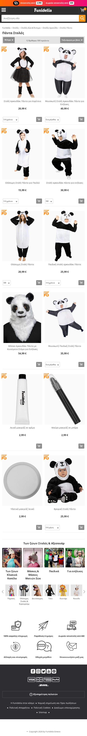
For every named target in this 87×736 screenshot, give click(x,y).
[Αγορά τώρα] (39, 119)
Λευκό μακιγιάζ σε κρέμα (22, 427)
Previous (2, 591)
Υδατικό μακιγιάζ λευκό (22, 509)
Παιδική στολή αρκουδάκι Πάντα (64, 264)
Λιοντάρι (63, 598)
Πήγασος (11, 598)
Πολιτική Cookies (42, 707)
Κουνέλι (76, 598)
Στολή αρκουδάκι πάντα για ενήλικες (64, 182)
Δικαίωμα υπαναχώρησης (67, 707)
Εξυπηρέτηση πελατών (44, 694)
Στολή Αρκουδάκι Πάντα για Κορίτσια (22, 101)
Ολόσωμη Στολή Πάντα (22, 264)
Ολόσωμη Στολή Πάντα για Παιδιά (22, 182)
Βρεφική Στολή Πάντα (65, 509)
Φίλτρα (7, 40)
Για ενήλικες (75, 571)
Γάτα (50, 598)
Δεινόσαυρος (37, 598)
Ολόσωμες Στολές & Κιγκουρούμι (24, 601)
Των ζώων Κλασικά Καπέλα (12, 575)
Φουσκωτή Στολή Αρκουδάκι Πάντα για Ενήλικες (64, 103)
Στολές (16, 27)
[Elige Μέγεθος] (10, 119)
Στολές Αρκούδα (50, 27)
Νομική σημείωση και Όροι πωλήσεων (57, 703)
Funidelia (6, 27)
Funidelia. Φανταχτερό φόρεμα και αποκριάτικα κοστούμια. (43, 10)
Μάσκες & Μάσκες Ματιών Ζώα (33, 575)
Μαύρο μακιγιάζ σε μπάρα (64, 427)
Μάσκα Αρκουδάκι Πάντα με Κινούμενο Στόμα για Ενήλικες (22, 348)
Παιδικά (54, 571)
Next (84, 591)
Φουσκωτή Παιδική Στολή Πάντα (64, 346)
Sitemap (43, 712)
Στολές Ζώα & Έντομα (30, 27)
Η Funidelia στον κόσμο (22, 703)
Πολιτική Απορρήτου (19, 707)
